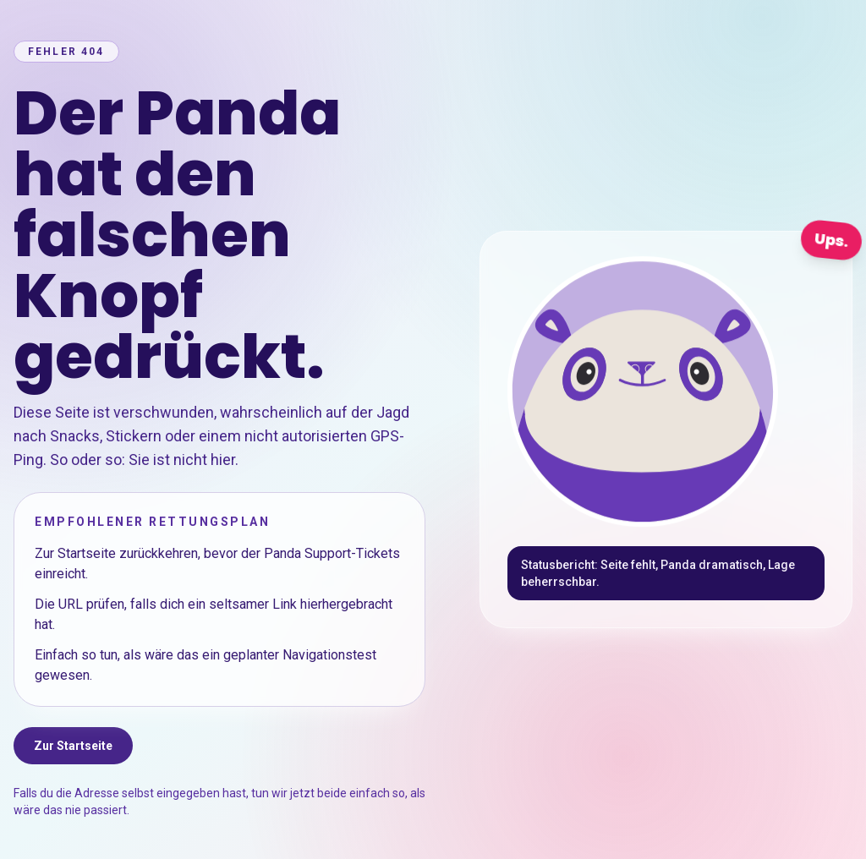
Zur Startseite (73, 745)
